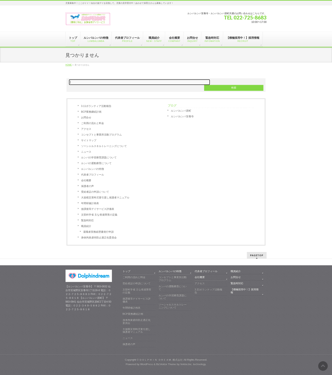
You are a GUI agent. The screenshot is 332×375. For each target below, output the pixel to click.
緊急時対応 (87, 220)
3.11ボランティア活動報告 (96, 106)
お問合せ (86, 117)
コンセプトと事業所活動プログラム (101, 134)
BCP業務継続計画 (91, 111)
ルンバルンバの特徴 (92, 168)
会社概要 (86, 180)
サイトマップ (88, 140)
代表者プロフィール (92, 174)
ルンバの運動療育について (96, 163)
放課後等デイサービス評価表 (97, 209)
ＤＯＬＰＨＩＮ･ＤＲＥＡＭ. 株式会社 (161, 359)
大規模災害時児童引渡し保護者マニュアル (105, 197)
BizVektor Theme (166, 364)
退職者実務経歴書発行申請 (98, 231)
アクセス (86, 128)
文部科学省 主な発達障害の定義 (99, 214)
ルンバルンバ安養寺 (182, 116)
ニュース (86, 151)
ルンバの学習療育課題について (99, 157)
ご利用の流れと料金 (92, 123)
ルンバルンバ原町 (181, 110)
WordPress (146, 364)
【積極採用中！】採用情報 (245, 291)
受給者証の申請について (95, 191)
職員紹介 (86, 226)
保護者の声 (87, 186)
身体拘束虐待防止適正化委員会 (99, 237)
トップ (126, 271)
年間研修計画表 (90, 203)
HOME (68, 65)
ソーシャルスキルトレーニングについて (104, 146)
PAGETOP (256, 255)
